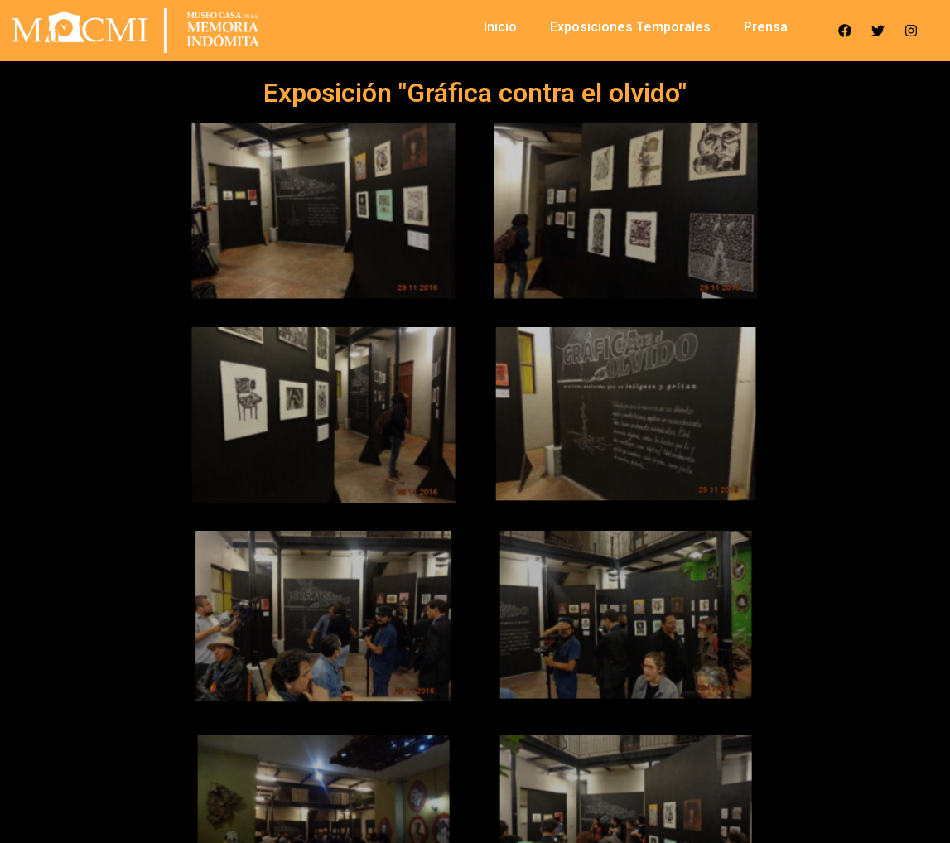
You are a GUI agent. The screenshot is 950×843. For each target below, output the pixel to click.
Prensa (766, 27)
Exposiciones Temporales (630, 27)
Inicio (500, 27)
